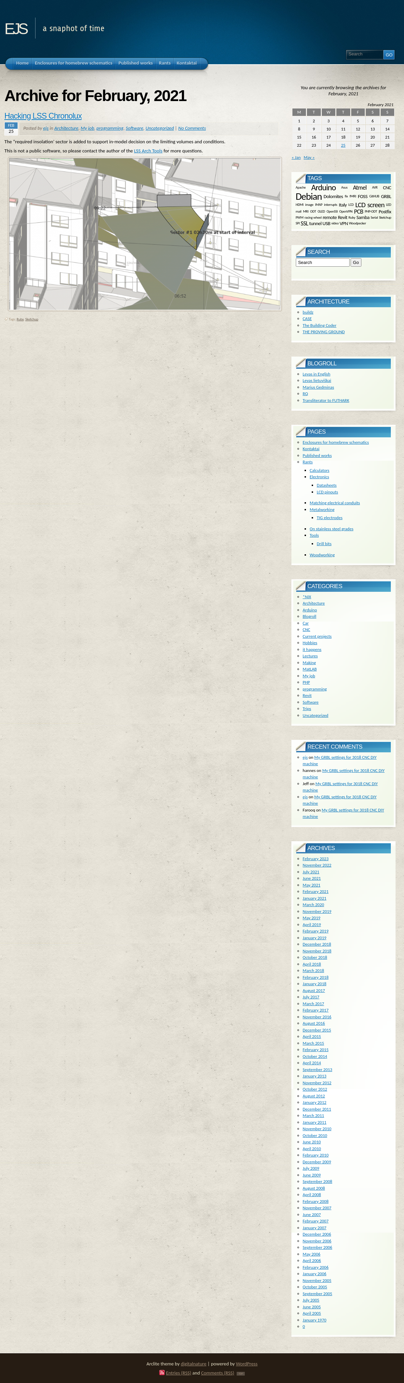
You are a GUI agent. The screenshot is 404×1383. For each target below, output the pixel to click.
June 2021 (312, 878)
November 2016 (317, 1016)
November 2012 (317, 1082)
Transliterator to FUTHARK (326, 400)
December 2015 (317, 1030)
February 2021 (315, 891)
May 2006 (311, 1254)
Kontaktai (311, 448)
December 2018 (317, 944)
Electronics (319, 476)
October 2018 (315, 957)
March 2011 (313, 1115)
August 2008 (314, 1188)
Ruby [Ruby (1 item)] (352, 217)
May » (309, 157)
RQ (305, 393)
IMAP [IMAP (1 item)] (319, 204)
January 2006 (314, 1273)
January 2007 (314, 1227)
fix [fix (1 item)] (346, 196)
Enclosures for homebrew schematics (336, 442)
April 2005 (312, 1313)
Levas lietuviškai (317, 380)
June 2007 (312, 1214)
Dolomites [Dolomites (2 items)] (333, 196)
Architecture (66, 128)
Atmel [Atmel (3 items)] (359, 187)
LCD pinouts (327, 491)
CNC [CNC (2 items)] (387, 187)
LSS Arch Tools (148, 151)
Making (309, 662)
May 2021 (311, 885)
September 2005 (317, 1293)
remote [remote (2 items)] (330, 218)
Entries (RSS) (178, 1373)
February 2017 (315, 1010)
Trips (307, 708)
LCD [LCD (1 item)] (351, 204)
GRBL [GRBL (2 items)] (386, 196)
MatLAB (310, 669)
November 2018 (317, 950)
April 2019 (312, 924)
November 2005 (317, 1280)
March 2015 (313, 1043)
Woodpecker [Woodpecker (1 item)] (357, 223)
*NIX (307, 596)
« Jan (296, 157)
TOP (241, 1373)
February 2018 (315, 977)
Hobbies (310, 642)
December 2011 (317, 1109)
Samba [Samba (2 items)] (363, 218)
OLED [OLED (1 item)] (321, 211)
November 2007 (317, 1207)
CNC (306, 629)
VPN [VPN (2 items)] (344, 223)
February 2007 (315, 1220)
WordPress (247, 1364)
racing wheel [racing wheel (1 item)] (313, 217)
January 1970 (314, 1320)
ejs (15, 26)
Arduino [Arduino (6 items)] (323, 188)
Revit (307, 695)
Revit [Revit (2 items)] (342, 218)
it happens (312, 649)
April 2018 (312, 964)
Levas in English (316, 374)
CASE (307, 318)
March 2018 (313, 970)
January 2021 (314, 898)
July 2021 (311, 871)
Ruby (20, 319)
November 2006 (317, 1240)
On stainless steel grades (331, 528)
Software (134, 128)
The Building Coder (319, 325)
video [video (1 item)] (335, 223)
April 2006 (312, 1260)
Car (306, 623)
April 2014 (312, 1062)
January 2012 (314, 1102)
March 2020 (313, 904)
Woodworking (322, 554)
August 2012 (314, 1095)
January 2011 (314, 1122)
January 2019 (314, 937)
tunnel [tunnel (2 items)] (315, 223)
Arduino (310, 609)
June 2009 (312, 1175)
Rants (307, 461)
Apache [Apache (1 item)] (301, 187)
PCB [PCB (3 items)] (358, 211)
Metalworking (322, 509)
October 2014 (315, 1056)
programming (109, 128)
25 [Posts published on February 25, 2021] (343, 145)
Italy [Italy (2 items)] (343, 205)
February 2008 (315, 1201)
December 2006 (317, 1234)
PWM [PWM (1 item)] (300, 217)
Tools (314, 535)
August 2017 (314, 990)
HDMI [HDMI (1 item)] (300, 204)
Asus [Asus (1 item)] (344, 187)
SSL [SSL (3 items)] (304, 223)
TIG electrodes (329, 517)
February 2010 (315, 1155)
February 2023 (315, 858)
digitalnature (194, 1364)
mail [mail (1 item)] (299, 211)
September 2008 (317, 1181)
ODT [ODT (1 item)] (313, 211)
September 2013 (317, 1069)
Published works (317, 455)
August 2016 (314, 1023)
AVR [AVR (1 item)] (374, 187)
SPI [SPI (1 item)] (298, 223)
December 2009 (317, 1161)
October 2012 (315, 1089)
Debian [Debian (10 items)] (309, 196)
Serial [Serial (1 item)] (374, 217)
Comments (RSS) (217, 1373)
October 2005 (315, 1286)
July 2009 (311, 1168)
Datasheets (327, 485)
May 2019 (311, 917)
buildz (308, 312)
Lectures (310, 655)
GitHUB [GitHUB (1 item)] (374, 196)
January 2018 (314, 983)
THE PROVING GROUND (323, 331)
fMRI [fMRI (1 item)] (353, 196)
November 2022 (317, 865)
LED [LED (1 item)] (388, 204)
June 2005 (312, 1306)
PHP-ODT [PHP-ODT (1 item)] (371, 211)
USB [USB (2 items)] (326, 223)
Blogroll (309, 616)
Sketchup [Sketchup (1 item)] (385, 217)
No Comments (192, 128)
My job (87, 128)
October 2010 (315, 1135)
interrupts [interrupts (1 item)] (330, 204)
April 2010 (312, 1148)
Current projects (317, 636)
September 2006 (317, 1247)
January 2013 (314, 1075)
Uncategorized (160, 128)
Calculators (319, 470)
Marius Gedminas (318, 387)
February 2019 (315, 930)
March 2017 (313, 1003)
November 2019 (317, 911)
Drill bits (324, 543)
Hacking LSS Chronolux (43, 116)
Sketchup (31, 319)
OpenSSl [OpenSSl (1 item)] (332, 211)
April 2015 (312, 1036)
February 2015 (315, 1049)
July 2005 (311, 1300)
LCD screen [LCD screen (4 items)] (369, 204)
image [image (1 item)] (309, 204)
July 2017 (311, 996)
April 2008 (312, 1194)
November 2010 (317, 1128)
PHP (306, 682)
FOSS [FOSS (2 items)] (362, 196)
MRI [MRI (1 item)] (305, 211)
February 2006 (315, 1267)
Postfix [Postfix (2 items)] (385, 212)
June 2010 (312, 1141)
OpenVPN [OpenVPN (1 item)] (346, 211)
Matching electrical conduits (335, 502)
